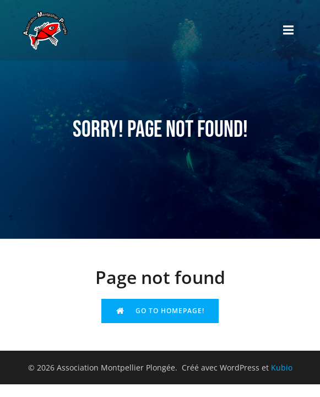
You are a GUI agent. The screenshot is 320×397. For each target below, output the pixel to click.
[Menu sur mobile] (288, 30)
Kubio (281, 367)
